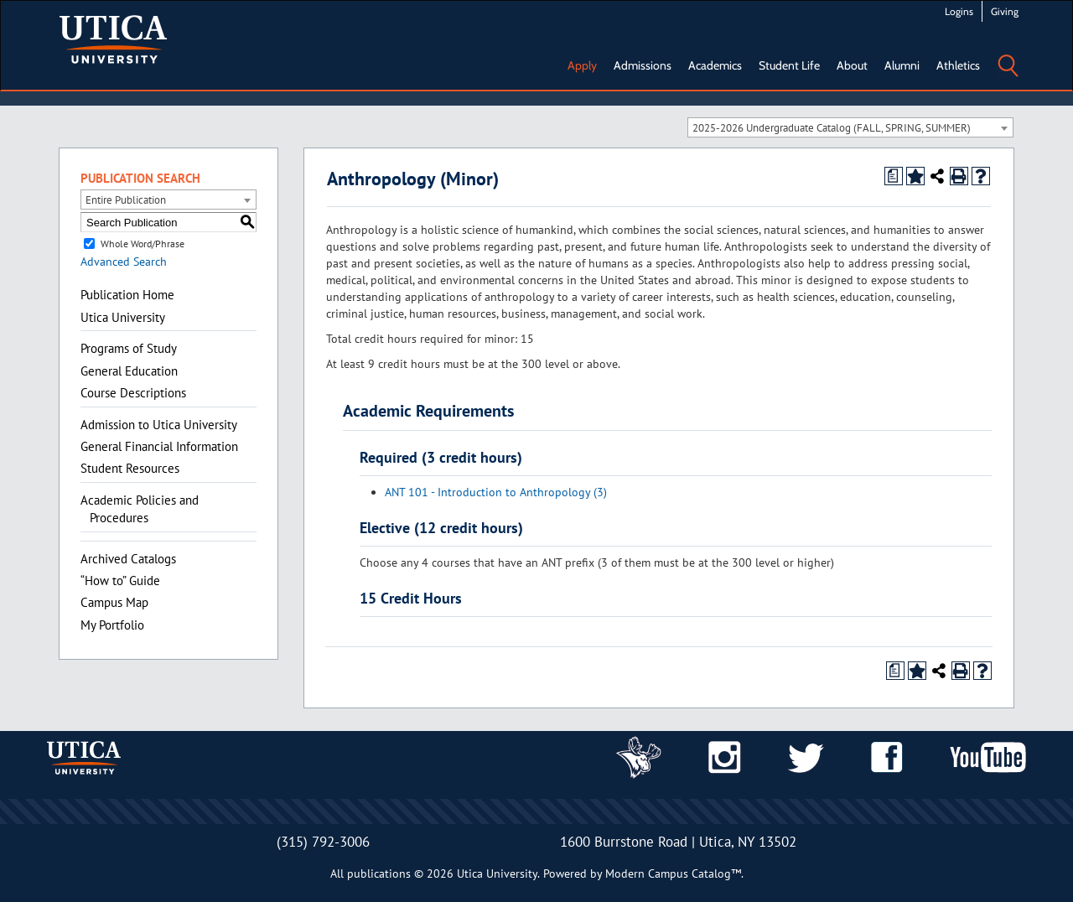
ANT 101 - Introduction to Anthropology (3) (496, 492)
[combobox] (850, 127)
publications (379, 873)
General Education (129, 371)
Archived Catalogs (128, 559)
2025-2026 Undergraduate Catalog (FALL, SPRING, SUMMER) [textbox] (831, 128)
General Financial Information (159, 446)
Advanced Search (123, 261)
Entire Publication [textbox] (126, 200)
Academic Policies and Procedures (139, 509)
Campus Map (114, 602)
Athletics (958, 65)
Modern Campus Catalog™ (673, 873)
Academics (715, 65)
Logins (959, 11)
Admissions (642, 65)
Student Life (789, 65)
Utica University (122, 317)
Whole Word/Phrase (142, 243)
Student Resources (129, 468)
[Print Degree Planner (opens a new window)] (893, 176)
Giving (1005, 11)
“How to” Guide (120, 580)
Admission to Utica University (158, 425)
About (852, 65)
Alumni (902, 65)
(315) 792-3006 (323, 841)
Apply (582, 65)
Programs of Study (128, 348)
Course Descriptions (133, 393)
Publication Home (127, 295)
